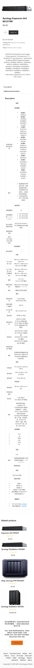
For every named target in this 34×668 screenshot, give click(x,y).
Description (8, 87)
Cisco (13, 656)
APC (30, 653)
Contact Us (17, 643)
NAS (14, 47)
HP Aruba (20, 656)
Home (6, 653)
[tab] (7, 87)
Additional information (12, 91)
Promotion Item (15, 653)
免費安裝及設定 (6, 44)
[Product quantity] (5, 32)
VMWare (23, 660)
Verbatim (14, 660)
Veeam (29, 658)
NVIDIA (8, 658)
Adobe (24, 653)
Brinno (7, 656)
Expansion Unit (15, 42)
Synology (22, 42)
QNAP (14, 658)
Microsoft (28, 656)
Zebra (30, 660)
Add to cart (14, 32)
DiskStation (10, 47)
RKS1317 (24, 287)
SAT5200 (24, 504)
